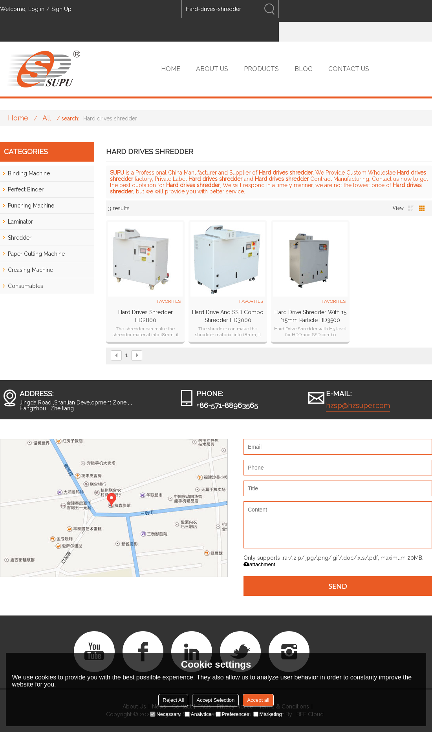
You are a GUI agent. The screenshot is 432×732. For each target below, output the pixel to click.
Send (337, 586)
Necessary (165, 714)
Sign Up (61, 9)
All (46, 118)
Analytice (198, 714)
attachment (259, 564)
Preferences (232, 714)
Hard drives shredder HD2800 (145, 316)
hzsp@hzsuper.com (358, 405)
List (411, 208)
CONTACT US (348, 69)
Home (18, 118)
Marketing (267, 714)
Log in (36, 9)
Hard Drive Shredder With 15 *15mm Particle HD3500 (310, 316)
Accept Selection (215, 700)
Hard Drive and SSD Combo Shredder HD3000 (228, 316)
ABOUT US (212, 69)
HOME (170, 69)
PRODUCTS (261, 69)
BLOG (304, 69)
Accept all (258, 700)
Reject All (173, 700)
